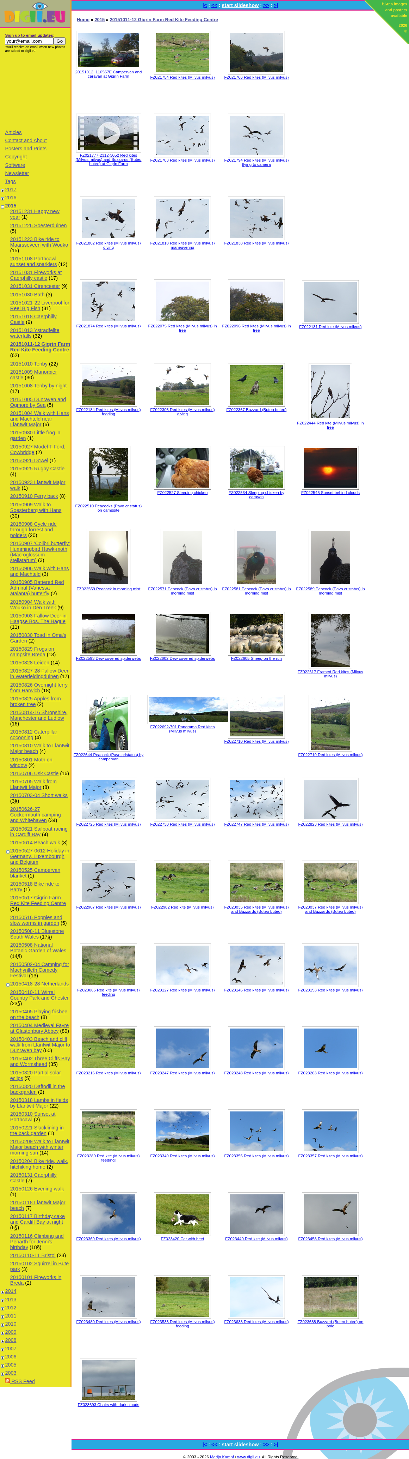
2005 (10, 1365)
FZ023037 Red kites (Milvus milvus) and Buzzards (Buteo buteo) (330, 909)
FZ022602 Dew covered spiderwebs (182, 658)
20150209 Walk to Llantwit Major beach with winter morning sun (39, 1147)
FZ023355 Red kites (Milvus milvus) (256, 1156)
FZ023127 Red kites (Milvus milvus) (182, 990)
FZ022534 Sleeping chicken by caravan (256, 494)
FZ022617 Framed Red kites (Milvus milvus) (330, 674)
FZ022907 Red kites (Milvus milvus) (108, 907)
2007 (10, 1348)
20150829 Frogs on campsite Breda (32, 651)
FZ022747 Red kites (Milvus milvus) (256, 824)
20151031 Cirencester (35, 286)
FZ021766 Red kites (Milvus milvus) (256, 77)
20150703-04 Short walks (39, 795)
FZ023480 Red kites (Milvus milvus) (108, 1322)
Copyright (16, 156)
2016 (10, 197)
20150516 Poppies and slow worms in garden (36, 920)
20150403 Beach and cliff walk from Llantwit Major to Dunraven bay (40, 1044)
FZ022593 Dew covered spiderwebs (108, 658)
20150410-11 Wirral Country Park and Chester (39, 995)
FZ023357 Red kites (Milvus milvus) (330, 1156)
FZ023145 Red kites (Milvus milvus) (256, 990)
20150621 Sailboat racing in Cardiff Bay (39, 831)
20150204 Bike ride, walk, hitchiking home (39, 1164)
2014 (10, 1291)
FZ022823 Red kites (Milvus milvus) (330, 824)
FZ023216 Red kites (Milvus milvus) (108, 1073)
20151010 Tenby (29, 364)
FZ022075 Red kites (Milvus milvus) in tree (182, 328)
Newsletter (17, 173)
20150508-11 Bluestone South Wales (37, 934)
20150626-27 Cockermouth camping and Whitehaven (35, 814)
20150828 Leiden (29, 662)
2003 (10, 1373)
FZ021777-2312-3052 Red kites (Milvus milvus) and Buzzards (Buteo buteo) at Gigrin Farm (109, 159)
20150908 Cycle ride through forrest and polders (33, 529)
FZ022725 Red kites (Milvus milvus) (108, 824)
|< (205, 5)
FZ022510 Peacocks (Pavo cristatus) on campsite (108, 508)
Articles (13, 132)
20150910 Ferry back (34, 496)
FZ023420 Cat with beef (182, 1239)
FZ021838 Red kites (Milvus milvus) (256, 243)
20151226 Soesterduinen (38, 225)
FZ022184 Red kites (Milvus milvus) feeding (108, 412)
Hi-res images (394, 4)
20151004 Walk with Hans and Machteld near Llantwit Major (39, 418)
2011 (10, 1316)
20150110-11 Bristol (33, 1255)
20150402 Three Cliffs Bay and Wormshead (40, 1061)
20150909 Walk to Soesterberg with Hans (36, 507)
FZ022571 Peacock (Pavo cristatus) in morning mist (182, 591)
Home (83, 19)
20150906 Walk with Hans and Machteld (39, 571)
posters (400, 10)
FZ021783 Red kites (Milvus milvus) (182, 160)
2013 (10, 1299)
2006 (10, 1356)
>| (276, 5)
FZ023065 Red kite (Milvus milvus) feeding (108, 992)
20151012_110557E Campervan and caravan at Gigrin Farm (108, 74)
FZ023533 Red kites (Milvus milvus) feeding (182, 1324)
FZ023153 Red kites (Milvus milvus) (330, 990)
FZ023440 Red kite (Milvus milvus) (256, 1239)
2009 (10, 1332)
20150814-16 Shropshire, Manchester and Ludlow (38, 715)
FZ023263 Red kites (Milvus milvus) (330, 1073)
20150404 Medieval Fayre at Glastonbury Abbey (39, 1028)
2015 (10, 206)
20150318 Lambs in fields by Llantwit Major (39, 1103)
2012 (10, 1307)
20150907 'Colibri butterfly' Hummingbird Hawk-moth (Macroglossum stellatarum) (40, 552)
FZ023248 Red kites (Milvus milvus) (256, 1073)
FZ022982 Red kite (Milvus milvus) (182, 907)
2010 (10, 1324)
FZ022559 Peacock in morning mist (108, 589)
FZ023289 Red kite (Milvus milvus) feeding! (108, 1158)
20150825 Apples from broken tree (35, 701)
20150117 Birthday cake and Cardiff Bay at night (37, 1219)
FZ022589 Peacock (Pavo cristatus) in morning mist (330, 591)
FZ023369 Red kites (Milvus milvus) (108, 1239)
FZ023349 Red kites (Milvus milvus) (182, 1156)
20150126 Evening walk (37, 1189)
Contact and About (26, 140)
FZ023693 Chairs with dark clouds (109, 1405)
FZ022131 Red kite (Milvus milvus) (330, 327)
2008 (10, 1340)
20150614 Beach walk (35, 842)
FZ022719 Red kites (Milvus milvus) (330, 755)
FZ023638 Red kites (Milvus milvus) (256, 1322)
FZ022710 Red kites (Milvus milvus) (256, 741)
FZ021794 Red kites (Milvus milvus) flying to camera (256, 162)
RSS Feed (20, 1381)
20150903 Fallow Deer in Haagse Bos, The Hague (38, 618)
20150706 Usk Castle (34, 773)
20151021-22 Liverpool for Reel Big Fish (39, 305)
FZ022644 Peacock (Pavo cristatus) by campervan (108, 757)
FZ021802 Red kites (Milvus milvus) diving (108, 245)
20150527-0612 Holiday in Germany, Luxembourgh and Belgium (39, 856)
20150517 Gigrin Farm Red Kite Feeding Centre (38, 900)
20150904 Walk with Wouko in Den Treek (33, 604)
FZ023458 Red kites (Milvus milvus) (330, 1239)
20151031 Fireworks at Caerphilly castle (36, 275)
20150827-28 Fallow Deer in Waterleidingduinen (39, 673)
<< (214, 5)
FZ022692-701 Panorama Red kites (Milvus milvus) (182, 729)
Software (15, 165)
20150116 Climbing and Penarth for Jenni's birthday (37, 1241)
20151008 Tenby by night (38, 385)
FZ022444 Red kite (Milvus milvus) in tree (330, 425)
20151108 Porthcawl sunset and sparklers (33, 261)
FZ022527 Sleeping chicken (182, 492)
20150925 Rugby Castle (37, 468)
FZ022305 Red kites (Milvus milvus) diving (182, 412)
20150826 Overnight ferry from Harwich (39, 687)
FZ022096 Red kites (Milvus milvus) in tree (256, 328)
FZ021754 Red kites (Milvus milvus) (182, 77)
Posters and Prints (26, 148)
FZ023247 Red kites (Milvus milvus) (182, 1073)
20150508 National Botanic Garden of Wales (38, 947)
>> (266, 5)
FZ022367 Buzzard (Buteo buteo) (257, 410)
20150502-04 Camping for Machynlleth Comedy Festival (39, 969)
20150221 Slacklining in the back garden (37, 1130)
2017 (10, 189)
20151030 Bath (27, 294)
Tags (10, 181)
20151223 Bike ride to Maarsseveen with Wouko (39, 242)
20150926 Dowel (29, 460)
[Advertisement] (35, 90)
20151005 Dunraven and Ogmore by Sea (38, 402)
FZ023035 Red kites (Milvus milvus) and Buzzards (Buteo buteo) (256, 909)
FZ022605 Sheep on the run (256, 658)
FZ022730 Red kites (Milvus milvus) (182, 824)
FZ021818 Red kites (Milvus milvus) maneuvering (182, 245)
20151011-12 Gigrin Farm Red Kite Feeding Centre (40, 346)
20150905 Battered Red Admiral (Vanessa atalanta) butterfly (37, 587)
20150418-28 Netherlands (39, 984)
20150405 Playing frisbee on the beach (38, 1014)
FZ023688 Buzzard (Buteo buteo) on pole (331, 1324)
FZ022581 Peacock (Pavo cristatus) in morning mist (256, 591)
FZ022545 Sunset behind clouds (330, 492)
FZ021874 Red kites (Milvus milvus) (108, 326)
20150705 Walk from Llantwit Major (33, 784)
